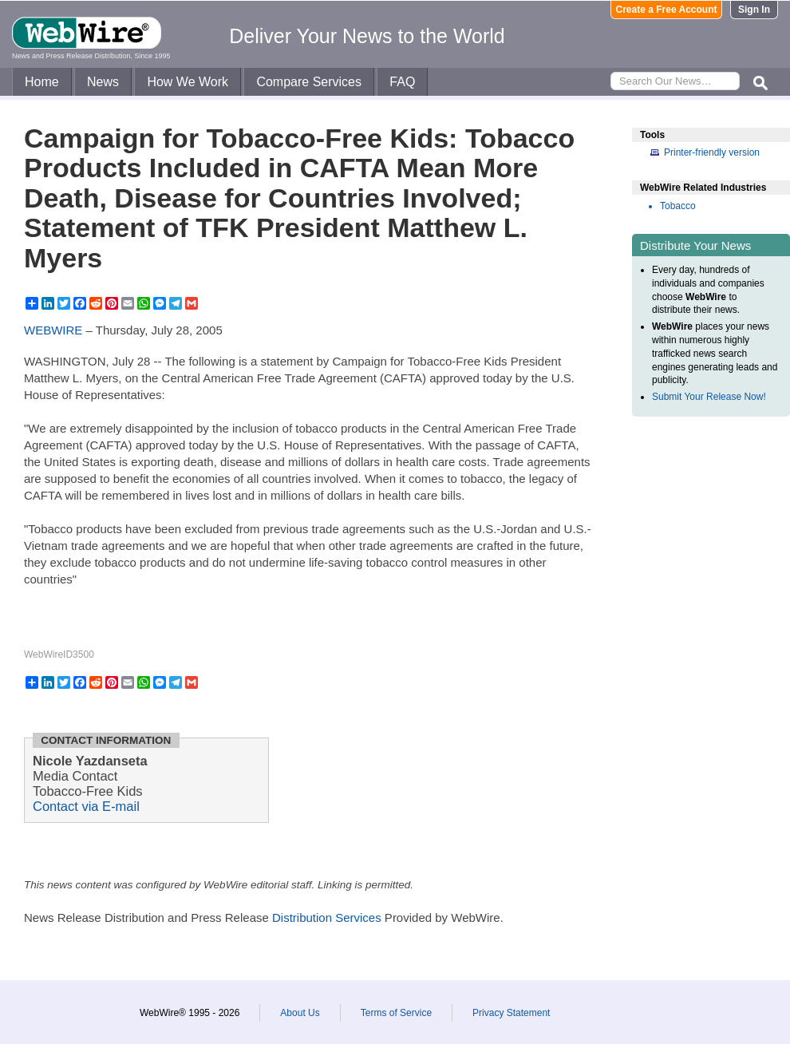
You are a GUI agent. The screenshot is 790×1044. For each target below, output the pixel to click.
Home (42, 82)
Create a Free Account (666, 9)
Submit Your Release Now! (709, 396)
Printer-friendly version (712, 152)
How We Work (187, 82)
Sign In (754, 9)
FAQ (402, 82)
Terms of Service (396, 1012)
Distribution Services (326, 917)
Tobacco (678, 206)
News (103, 82)
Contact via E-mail (86, 806)
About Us (299, 1012)
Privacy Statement (511, 1012)
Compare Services (308, 82)
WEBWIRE (53, 330)
